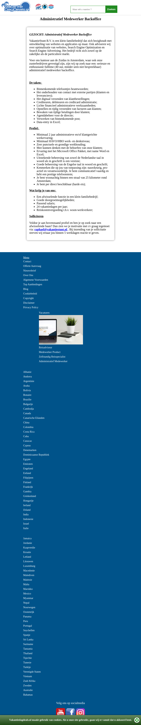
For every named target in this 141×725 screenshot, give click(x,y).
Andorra (27, 376)
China (26, 422)
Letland (27, 556)
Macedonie (29, 570)
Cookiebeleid (30, 293)
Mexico (27, 593)
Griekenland (29, 496)
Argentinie (28, 381)
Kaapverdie (29, 547)
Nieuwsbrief (29, 270)
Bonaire (27, 395)
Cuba (26, 436)
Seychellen (29, 630)
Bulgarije (28, 404)
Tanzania (27, 648)
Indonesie (28, 519)
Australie (28, 690)
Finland (27, 482)
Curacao (27, 441)
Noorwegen (29, 607)
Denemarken (30, 450)
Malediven (28, 575)
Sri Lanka (28, 639)
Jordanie (27, 543)
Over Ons (28, 275)
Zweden (27, 685)
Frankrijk (28, 487)
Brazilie (27, 399)
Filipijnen (28, 477)
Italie (26, 528)
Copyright (28, 298)
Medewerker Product (50, 352)
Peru (25, 621)
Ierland (27, 505)
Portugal (27, 625)
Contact (27, 261)
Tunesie (27, 662)
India (26, 514)
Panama (27, 616)
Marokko (28, 589)
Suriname (28, 644)
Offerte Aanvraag (32, 266)
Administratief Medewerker (53, 361)
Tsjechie (27, 658)
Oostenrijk (28, 612)
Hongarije (28, 500)
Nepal (26, 602)
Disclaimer (29, 302)
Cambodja (28, 408)
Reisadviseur (45, 347)
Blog (25, 289)
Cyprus (27, 445)
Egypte (27, 459)
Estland (27, 473)
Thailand (27, 653)
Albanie (27, 372)
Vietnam (27, 676)
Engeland (28, 468)
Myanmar (28, 598)
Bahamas (28, 694)
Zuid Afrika (29, 681)
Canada (27, 413)
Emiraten (28, 464)
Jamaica (27, 538)
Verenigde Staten (32, 671)
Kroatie (27, 552)
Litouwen (28, 561)
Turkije (27, 667)
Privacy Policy (30, 307)
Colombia (28, 427)
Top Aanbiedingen (32, 284)
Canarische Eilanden (33, 418)
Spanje (26, 635)
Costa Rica (29, 431)
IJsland (27, 510)
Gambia (27, 491)
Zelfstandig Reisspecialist (52, 356)
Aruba (26, 385)
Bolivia (27, 390)
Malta (26, 584)
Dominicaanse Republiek (36, 454)
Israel (26, 523)
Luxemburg (29, 566)
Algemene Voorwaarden (35, 279)
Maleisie (27, 579)
